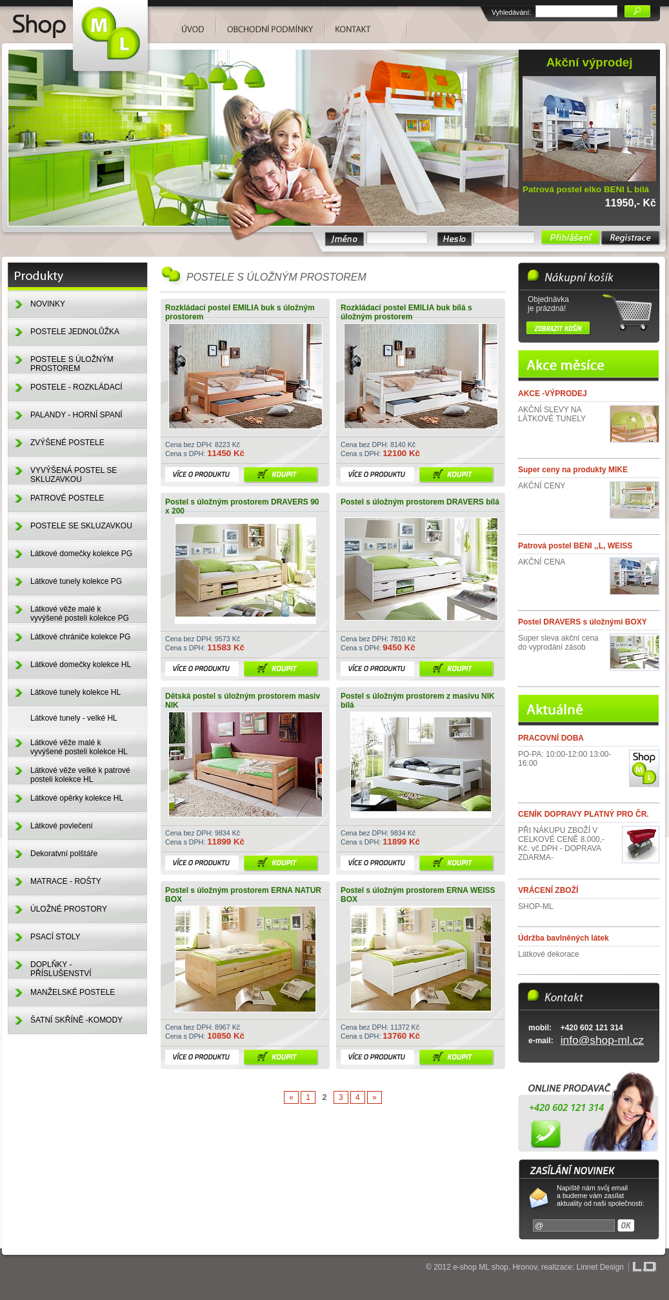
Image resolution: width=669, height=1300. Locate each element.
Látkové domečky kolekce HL (80, 664)
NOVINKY (47, 303)
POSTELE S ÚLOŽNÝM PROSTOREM (72, 364)
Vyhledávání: (511, 12)
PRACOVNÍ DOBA (551, 738)
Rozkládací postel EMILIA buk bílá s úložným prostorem (406, 312)
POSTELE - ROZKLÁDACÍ (76, 387)
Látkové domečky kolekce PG (81, 553)
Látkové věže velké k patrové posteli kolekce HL (80, 775)
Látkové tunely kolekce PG (76, 581)
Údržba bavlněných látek (563, 938)
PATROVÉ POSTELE (67, 498)
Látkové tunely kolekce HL (75, 692)
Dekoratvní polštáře (63, 853)
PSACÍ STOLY (55, 936)
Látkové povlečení (61, 825)
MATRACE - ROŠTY (65, 881)
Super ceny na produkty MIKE (573, 469)
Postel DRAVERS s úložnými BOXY (582, 621)
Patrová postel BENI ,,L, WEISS (575, 545)
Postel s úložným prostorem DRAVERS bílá (420, 501)
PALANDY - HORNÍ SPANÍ (76, 414)
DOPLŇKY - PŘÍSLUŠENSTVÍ (61, 969)
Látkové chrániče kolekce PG (80, 636)
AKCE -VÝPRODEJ (552, 393)
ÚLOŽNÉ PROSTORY (68, 909)
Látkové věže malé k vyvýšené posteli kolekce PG (79, 614)
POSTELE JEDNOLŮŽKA (74, 331)
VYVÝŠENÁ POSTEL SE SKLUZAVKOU (73, 475)
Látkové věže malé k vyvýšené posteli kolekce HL (79, 747)
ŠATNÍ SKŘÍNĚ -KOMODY (76, 1020)
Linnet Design (600, 1267)
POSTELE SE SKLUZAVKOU (81, 525)
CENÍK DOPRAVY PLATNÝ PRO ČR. (583, 814)
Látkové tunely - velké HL (73, 718)
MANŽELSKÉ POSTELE (72, 992)
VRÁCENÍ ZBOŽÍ (548, 890)
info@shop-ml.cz (602, 1040)
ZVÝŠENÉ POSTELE (67, 442)
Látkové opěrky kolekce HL (76, 798)
